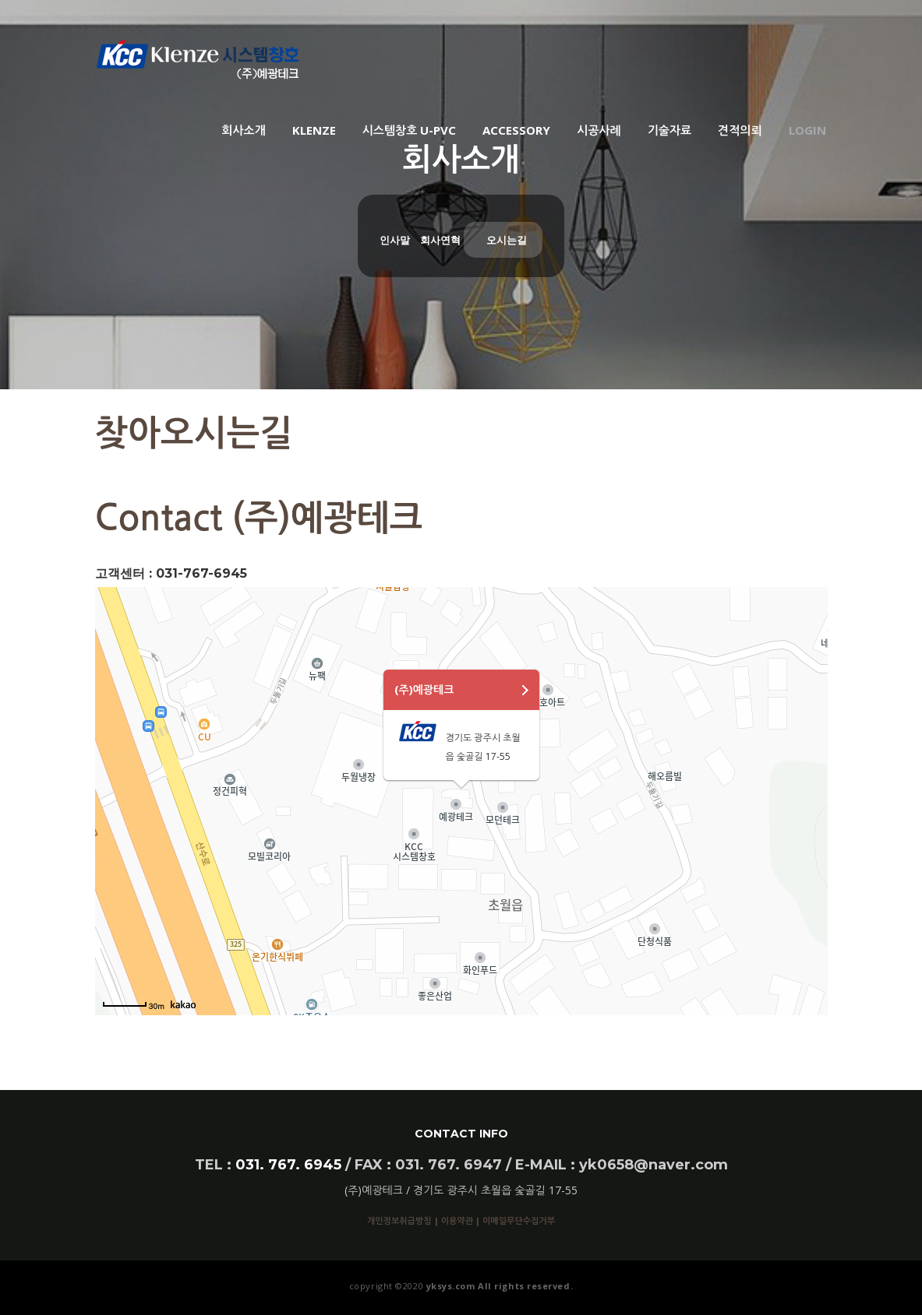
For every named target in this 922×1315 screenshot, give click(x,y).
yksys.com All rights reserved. (498, 1286)
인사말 (395, 240)
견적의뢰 (739, 130)
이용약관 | (461, 1220)
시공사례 (598, 130)
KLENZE (314, 130)
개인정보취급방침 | (404, 1220)
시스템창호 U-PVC (409, 130)
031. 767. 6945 (288, 1164)
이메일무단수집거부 (518, 1220)
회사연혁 (440, 240)
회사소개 (243, 130)
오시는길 (506, 240)
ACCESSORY (516, 130)
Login (807, 130)
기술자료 (669, 130)
